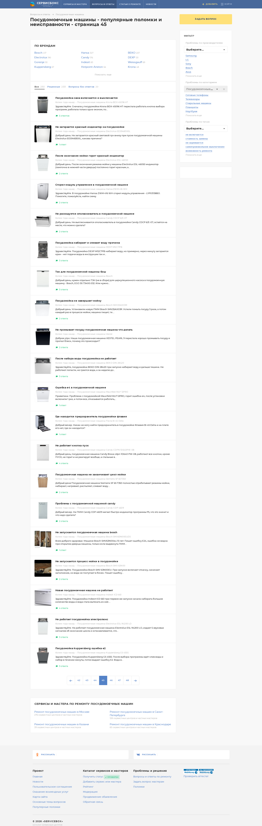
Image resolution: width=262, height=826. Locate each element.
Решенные (56, 87)
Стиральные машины (198, 103)
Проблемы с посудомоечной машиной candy (85, 504)
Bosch (189, 68)
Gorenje (40, 62)
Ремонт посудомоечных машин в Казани (61, 724)
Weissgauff (136, 62)
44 (95, 680)
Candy (87, 57)
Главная (38, 777)
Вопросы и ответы (103, 4)
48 (127, 680)
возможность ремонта (199, 151)
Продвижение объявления (100, 797)
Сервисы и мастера (75, 4)
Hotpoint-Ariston (93, 67)
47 (119, 680)
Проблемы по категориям (201, 82)
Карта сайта (40, 797)
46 (111, 680)
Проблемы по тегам (197, 122)
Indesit (87, 62)
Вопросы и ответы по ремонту (152, 777)
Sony (188, 64)
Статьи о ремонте (130, 4)
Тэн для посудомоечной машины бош (80, 272)
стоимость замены (197, 139)
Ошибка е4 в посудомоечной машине (80, 388)
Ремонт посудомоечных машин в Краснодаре (140, 724)
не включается (195, 135)
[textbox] (205, 89)
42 (78, 680)
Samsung (191, 56)
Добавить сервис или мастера (102, 782)
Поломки (139, 787)
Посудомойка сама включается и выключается (86, 98)
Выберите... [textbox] (195, 49)
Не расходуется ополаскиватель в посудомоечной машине (94, 214)
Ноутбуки (191, 111)
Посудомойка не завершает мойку (78, 301)
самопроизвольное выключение (205, 147)
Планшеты (192, 107)
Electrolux (42, 57)
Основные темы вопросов (49, 802)
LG (187, 60)
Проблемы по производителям (204, 43)
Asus (188, 72)
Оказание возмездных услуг (50, 792)
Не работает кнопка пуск (72, 446)
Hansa (87, 53)
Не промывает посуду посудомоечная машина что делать (94, 330)
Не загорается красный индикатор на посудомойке (90, 127)
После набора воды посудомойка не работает (85, 359)
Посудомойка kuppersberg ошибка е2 (80, 648)
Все (39, 87)
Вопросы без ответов (83, 87)
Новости (151, 4)
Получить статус (93, 777)
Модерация (90, 792)
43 (86, 680)
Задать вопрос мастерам (148, 782)
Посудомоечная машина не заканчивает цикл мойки (90, 475)
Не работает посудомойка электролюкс (81, 619)
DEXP (133, 57)
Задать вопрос (206, 19)
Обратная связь (93, 802)
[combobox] (206, 49)
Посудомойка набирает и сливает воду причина (87, 243)
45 (103, 680)
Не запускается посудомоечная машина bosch (86, 532)
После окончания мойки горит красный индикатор (89, 156)
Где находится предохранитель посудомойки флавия (91, 417)
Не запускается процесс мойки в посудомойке (86, 561)
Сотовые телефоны (197, 95)
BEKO (134, 53)
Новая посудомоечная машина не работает (84, 590)
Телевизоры (193, 99)
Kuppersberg (44, 67)
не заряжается (194, 143)
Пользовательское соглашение (52, 787)
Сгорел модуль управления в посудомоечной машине (91, 185)
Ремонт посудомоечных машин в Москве (61, 712)
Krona (133, 67)
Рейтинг (88, 787)
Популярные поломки (46, 807)
